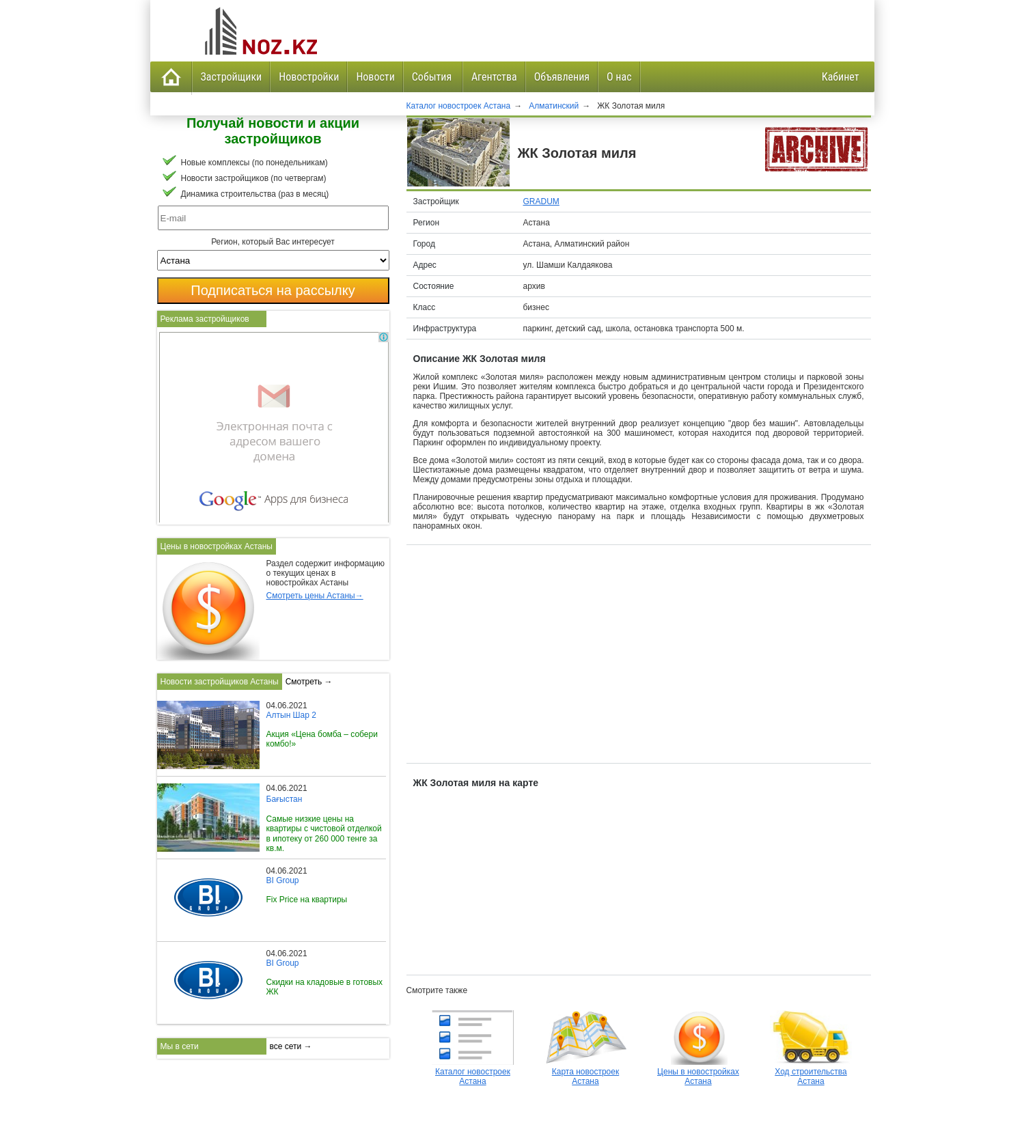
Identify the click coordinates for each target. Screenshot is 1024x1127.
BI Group (282, 880)
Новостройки (309, 76)
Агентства (494, 76)
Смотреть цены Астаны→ (314, 595)
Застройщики (231, 76)
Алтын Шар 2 (291, 715)
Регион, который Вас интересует (273, 242)
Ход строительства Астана (811, 1071)
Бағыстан (284, 799)
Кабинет (840, 76)
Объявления (562, 76)
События (433, 76)
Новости (375, 76)
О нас (619, 76)
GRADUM (541, 201)
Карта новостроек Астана (585, 1071)
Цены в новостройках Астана (698, 1071)
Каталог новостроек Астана (473, 1071)
